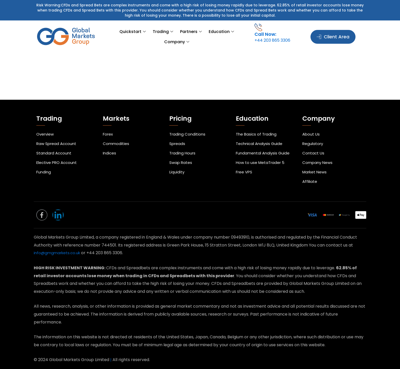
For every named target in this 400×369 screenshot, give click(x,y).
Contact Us (313, 147)
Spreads (177, 136)
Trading (149, 37)
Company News (318, 157)
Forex (108, 125)
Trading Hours (183, 147)
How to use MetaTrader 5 (261, 157)
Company (233, 37)
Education (203, 37)
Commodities (116, 136)
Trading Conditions (188, 125)
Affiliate (310, 179)
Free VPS (245, 168)
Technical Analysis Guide (260, 136)
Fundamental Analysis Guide (264, 147)
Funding (44, 168)
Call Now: (265, 34)
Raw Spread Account (57, 136)
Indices (110, 147)
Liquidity (177, 168)
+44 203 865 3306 (272, 40)
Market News (315, 168)
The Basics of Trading (257, 125)
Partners (175, 37)
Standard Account (54, 147)
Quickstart (121, 37)
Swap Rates (181, 157)
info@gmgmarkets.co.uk (59, 253)
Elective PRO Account (58, 157)
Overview (45, 125)
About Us (311, 125)
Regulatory (313, 136)
